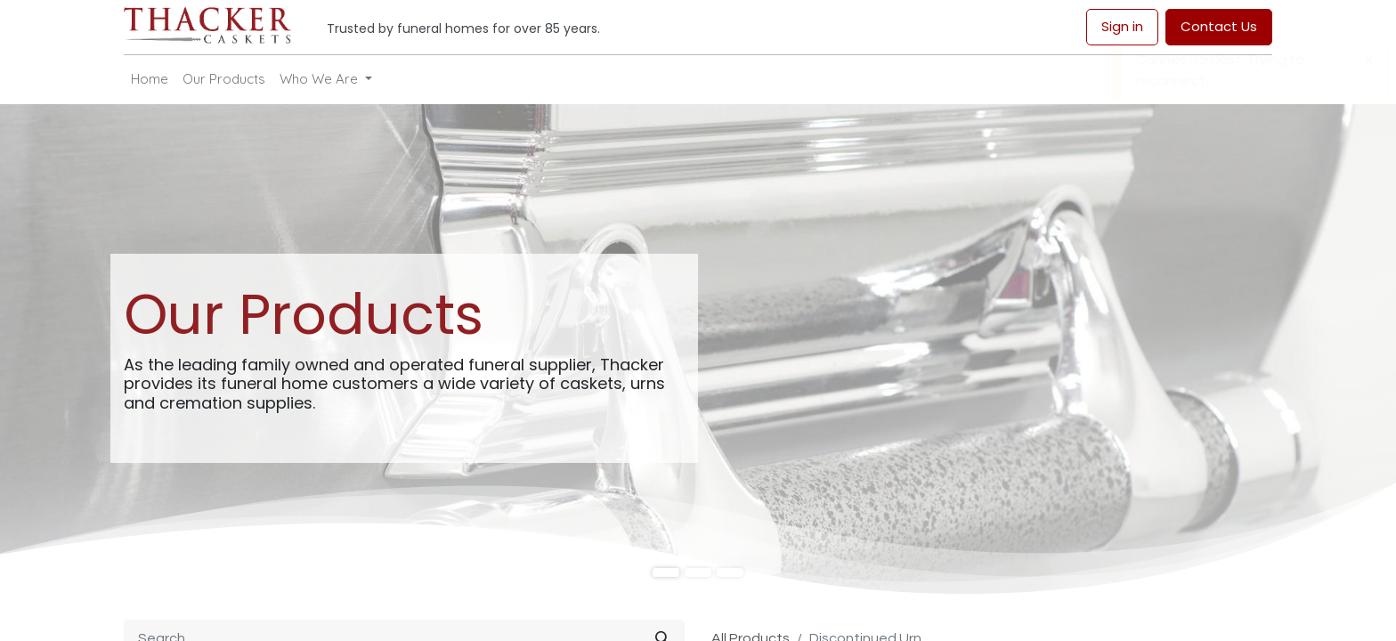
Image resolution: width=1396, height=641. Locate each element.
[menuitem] (149, 79)
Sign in (1122, 26)
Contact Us (1219, 26)
